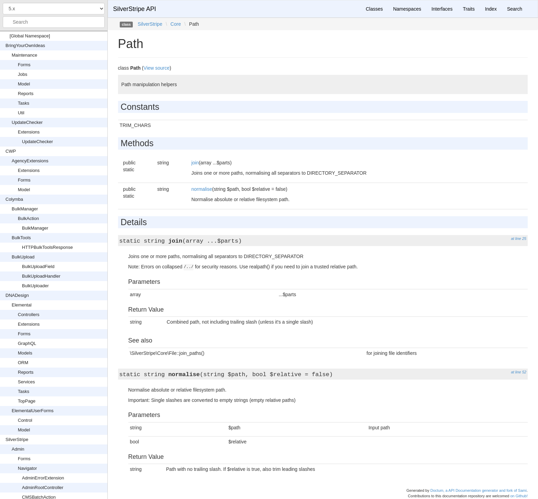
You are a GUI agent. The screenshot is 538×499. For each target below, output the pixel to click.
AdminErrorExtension (43, 477)
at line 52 (518, 372)
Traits (469, 9)
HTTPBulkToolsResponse (47, 247)
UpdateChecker (27, 122)
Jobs (22, 74)
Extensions (29, 132)
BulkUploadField (38, 266)
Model (24, 83)
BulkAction (28, 218)
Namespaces (407, 9)
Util (21, 112)
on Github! (519, 496)
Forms (24, 64)
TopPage (26, 401)
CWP (10, 151)
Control (25, 420)
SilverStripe (16, 439)
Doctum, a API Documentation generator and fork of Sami (478, 490)
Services (26, 381)
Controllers (28, 314)
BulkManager (25, 208)
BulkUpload (23, 256)
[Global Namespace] (30, 35)
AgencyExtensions (30, 160)
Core (176, 24)
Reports (26, 93)
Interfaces (441, 9)
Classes (374, 9)
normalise (201, 189)
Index (490, 9)
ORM (23, 362)
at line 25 (518, 238)
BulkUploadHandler (41, 276)
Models (25, 353)
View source (156, 68)
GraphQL (27, 343)
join (195, 162)
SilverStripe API (134, 8)
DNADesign (17, 295)
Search (514, 9)
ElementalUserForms (33, 410)
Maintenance (24, 55)
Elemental (22, 304)
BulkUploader (35, 285)
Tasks (23, 103)
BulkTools (21, 237)
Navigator (27, 468)
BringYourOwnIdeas (25, 45)
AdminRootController (42, 487)
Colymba (14, 199)
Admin (18, 449)
